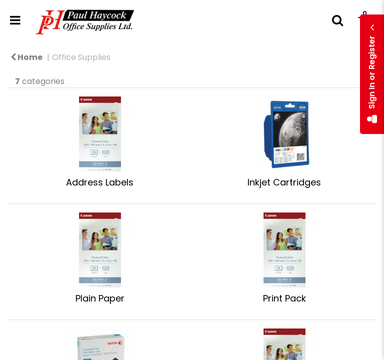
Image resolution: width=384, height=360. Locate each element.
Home (26, 57)
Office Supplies (81, 57)
